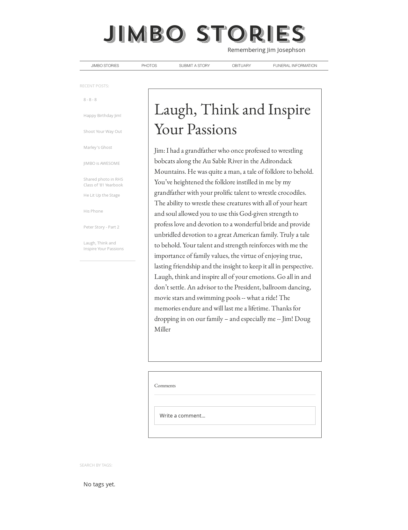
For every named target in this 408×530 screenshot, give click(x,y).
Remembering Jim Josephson (266, 50)
